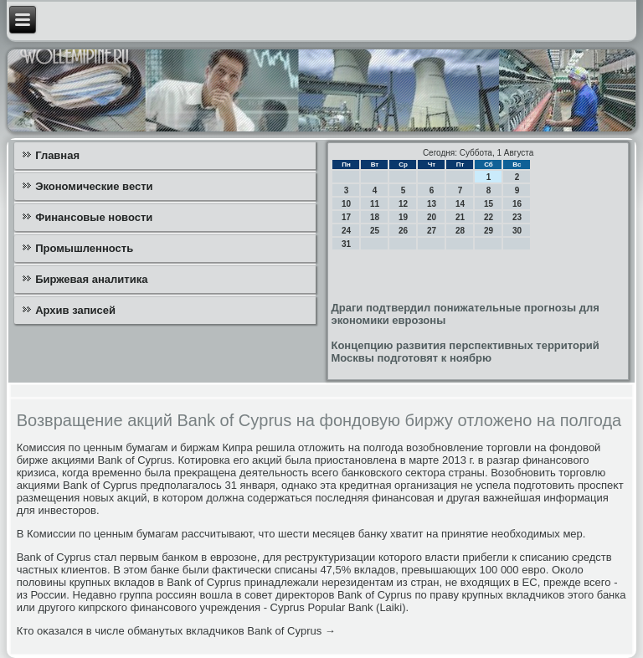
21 (460, 217)
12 (403, 203)
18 (374, 217)
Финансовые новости (93, 217)
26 (403, 230)
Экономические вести (93, 186)
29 (488, 230)
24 (346, 230)
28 (460, 230)
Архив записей (75, 310)
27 (431, 230)
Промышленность (84, 248)
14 (460, 203)
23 (517, 217)
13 (431, 203)
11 (374, 203)
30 (517, 230)
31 (346, 244)
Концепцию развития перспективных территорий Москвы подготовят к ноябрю (465, 351)
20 (431, 217)
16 (517, 203)
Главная (57, 155)
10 (346, 203)
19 (403, 217)
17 (346, 217)
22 (488, 217)
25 (374, 230)
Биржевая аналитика (91, 279)
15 (488, 203)
